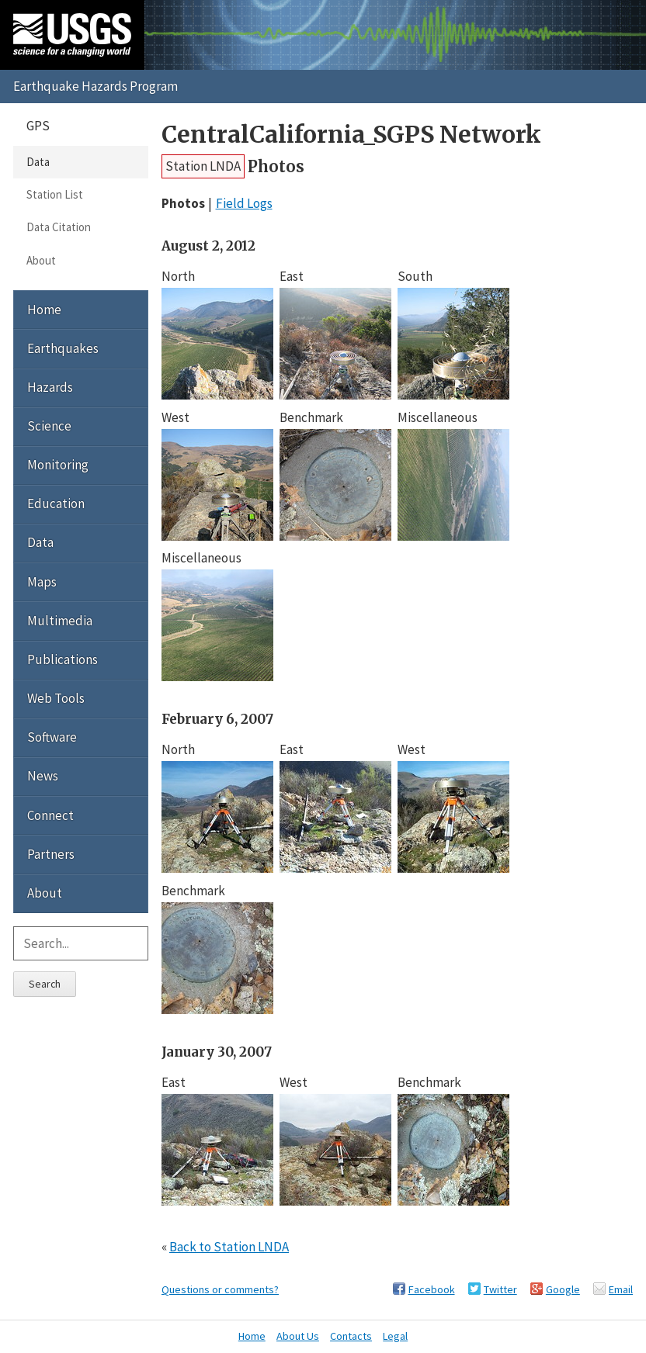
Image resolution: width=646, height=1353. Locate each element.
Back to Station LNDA (229, 1246)
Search (45, 984)
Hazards (50, 387)
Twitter (500, 1289)
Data (38, 161)
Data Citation (58, 227)
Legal (395, 1336)
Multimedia (59, 620)
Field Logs (244, 203)
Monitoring (58, 464)
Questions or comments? (220, 1289)
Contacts (351, 1336)
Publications (62, 659)
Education (56, 503)
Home (44, 309)
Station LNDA (203, 166)
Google (563, 1289)
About (41, 260)
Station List (54, 194)
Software (52, 737)
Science (49, 425)
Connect (50, 815)
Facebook (431, 1289)
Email (621, 1289)
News (42, 775)
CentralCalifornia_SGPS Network (351, 134)
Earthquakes (63, 348)
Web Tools (56, 698)
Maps (42, 581)
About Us (297, 1336)
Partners (51, 854)
